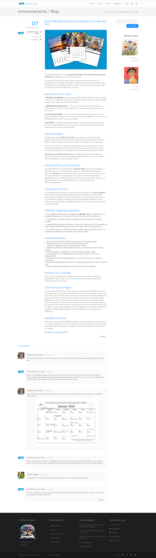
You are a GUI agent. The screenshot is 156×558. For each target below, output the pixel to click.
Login (126, 3)
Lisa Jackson (134, 89)
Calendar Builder (79, 279)
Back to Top (114, 524)
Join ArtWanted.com (56, 534)
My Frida (136, 86)
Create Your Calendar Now (56, 332)
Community (117, 3)
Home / (106, 12)
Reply (132, 26)
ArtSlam (38, 555)
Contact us (99, 117)
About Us (114, 532)
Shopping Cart (115, 529)
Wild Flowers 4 (134, 58)
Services (108, 3)
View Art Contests (85, 546)
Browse (92, 3)
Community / (114, 12)
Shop (100, 3)
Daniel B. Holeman (35, 355)
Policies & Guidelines (55, 555)
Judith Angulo (33, 474)
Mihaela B (135, 61)
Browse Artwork (55, 526)
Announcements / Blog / (127, 12)
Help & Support (115, 536)
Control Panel (54, 542)
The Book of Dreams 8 (25, 542)
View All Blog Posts (86, 542)
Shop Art (53, 530)
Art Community (55, 538)
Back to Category (127, 21)
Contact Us (114, 540)
